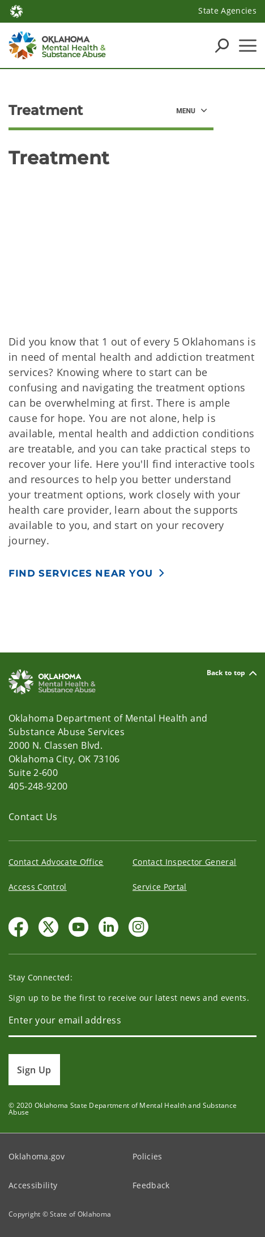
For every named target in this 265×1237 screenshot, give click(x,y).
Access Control (37, 886)
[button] (86, 573)
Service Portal (159, 886)
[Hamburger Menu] (248, 45)
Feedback (151, 1185)
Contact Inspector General (184, 861)
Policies (147, 1156)
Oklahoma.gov (36, 1156)
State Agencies (227, 10)
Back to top (232, 673)
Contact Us (33, 817)
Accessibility (32, 1185)
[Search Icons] (222, 45)
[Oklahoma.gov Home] (16, 10)
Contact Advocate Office (56, 861)
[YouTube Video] (132, 247)
